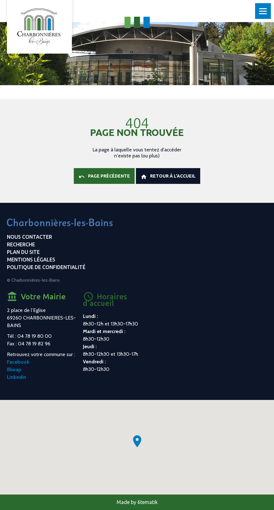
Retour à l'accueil (168, 176)
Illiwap (14, 369)
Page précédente (104, 176)
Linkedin (16, 377)
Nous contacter (29, 237)
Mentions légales (31, 259)
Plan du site (23, 252)
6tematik (147, 502)
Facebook (18, 362)
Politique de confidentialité (46, 267)
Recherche (21, 244)
